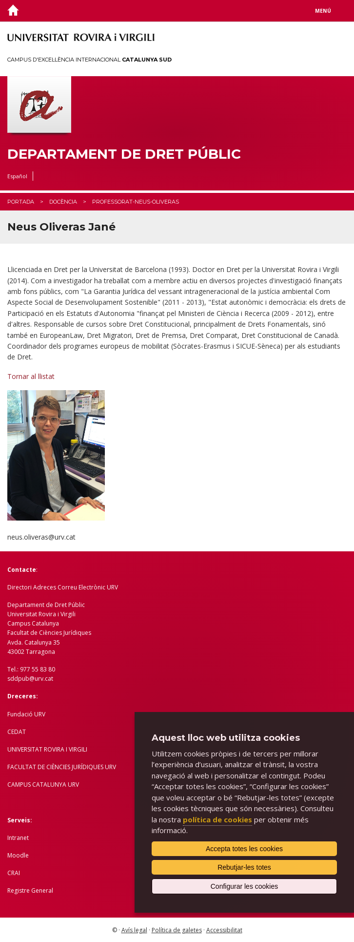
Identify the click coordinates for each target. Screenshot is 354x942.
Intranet (18, 838)
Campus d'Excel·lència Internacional (89, 59)
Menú (323, 10)
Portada (20, 201)
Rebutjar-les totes (244, 867)
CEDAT (16, 732)
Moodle (18, 855)
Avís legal (134, 930)
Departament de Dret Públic (124, 154)
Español (17, 176)
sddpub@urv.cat (30, 678)
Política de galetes (177, 930)
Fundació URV (26, 714)
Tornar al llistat (31, 376)
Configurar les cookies (244, 886)
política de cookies (217, 819)
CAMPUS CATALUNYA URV (43, 784)
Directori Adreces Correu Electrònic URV (62, 587)
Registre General (30, 890)
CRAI (13, 873)
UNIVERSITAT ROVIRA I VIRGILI (47, 749)
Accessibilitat (224, 930)
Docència (63, 201)
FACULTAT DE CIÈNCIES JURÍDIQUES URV (61, 767)
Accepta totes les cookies (244, 849)
